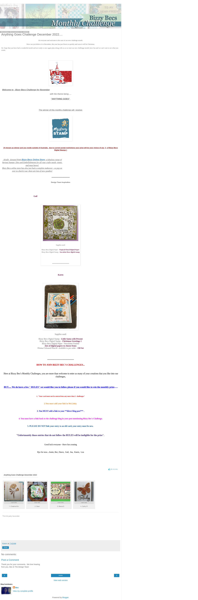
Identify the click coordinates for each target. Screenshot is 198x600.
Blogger (65, 597)
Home (61, 575)
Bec (17, 588)
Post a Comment (10, 560)
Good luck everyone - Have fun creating (60, 444)
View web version (61, 580)
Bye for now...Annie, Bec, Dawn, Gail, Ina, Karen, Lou (60, 452)
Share (6, 547)
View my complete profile (23, 591)
